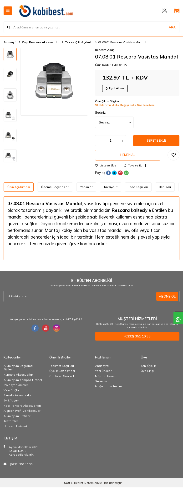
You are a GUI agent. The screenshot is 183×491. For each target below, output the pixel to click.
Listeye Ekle (105, 169)
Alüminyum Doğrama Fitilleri (18, 371)
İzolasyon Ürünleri (16, 388)
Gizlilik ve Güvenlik (62, 379)
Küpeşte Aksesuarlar (18, 378)
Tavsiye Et (133, 169)
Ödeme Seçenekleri (55, 190)
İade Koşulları (138, 190)
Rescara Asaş (104, 50)
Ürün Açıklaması (18, 190)
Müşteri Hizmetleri (107, 379)
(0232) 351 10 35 (21, 468)
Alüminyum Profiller (17, 419)
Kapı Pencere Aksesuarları (41, 42)
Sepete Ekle (156, 142)
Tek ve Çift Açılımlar (79, 42)
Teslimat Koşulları (61, 369)
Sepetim (101, 385)
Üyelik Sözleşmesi (62, 374)
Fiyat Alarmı (116, 89)
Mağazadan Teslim (108, 390)
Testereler (11, 424)
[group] (54, 81)
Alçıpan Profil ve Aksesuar (22, 414)
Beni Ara (165, 190)
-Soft (66, 486)
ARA (172, 27)
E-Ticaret (77, 486)
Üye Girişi (147, 374)
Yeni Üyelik (148, 369)
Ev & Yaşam (12, 404)
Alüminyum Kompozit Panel (23, 383)
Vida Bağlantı (13, 393)
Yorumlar (86, 190)
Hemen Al (128, 158)
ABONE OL (167, 300)
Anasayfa (10, 42)
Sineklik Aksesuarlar (18, 398)
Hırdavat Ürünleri (15, 430)
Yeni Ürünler (103, 374)
